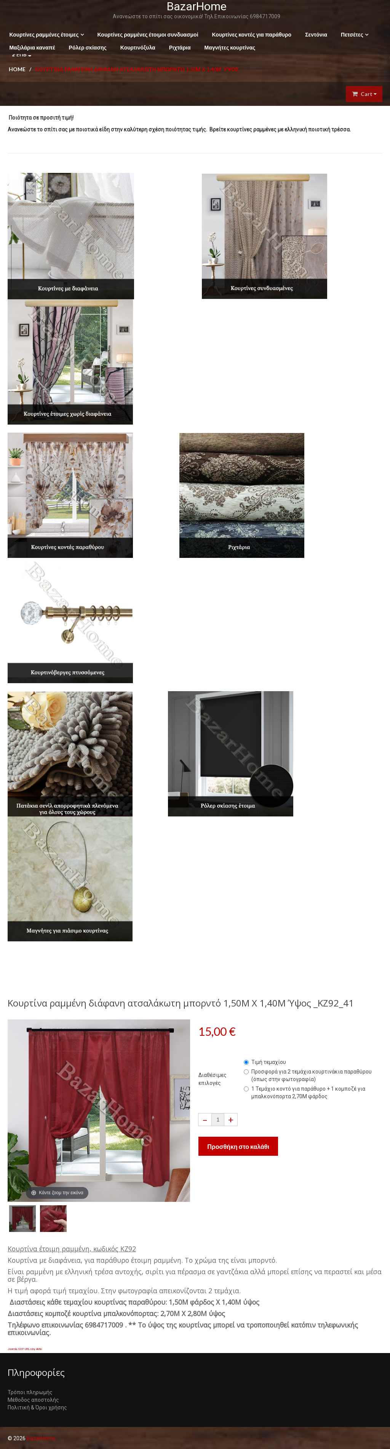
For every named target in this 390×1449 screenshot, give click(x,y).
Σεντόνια (315, 34)
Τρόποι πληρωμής (30, 1392)
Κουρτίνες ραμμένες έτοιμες (42, 34)
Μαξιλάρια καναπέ (30, 47)
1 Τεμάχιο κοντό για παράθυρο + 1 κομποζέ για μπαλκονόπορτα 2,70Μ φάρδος (304, 1092)
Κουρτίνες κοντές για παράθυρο (250, 34)
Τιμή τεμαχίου (265, 1062)
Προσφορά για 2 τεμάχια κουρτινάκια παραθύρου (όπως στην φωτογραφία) (308, 1075)
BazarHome (195, 6)
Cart (364, 94)
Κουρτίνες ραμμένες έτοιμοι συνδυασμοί (146, 34)
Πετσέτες (350, 34)
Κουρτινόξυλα (135, 47)
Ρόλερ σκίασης (86, 47)
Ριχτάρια (178, 47)
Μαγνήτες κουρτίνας (228, 47)
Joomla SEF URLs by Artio (25, 1349)
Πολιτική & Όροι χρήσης (37, 1407)
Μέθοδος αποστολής (33, 1400)
